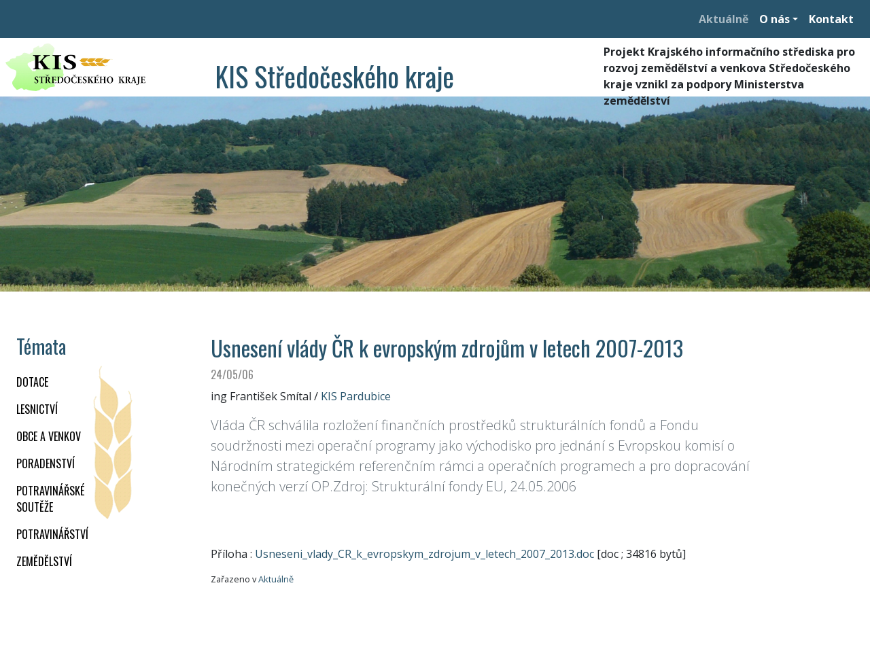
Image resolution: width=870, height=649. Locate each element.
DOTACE (32, 382)
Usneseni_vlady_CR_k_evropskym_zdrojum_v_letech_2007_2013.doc (424, 553)
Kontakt (831, 19)
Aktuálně (723, 19)
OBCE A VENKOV (48, 436)
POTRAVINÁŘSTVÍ (52, 534)
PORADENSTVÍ (45, 463)
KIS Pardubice (356, 396)
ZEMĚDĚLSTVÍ (44, 561)
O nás (774, 19)
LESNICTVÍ (37, 409)
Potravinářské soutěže (50, 499)
